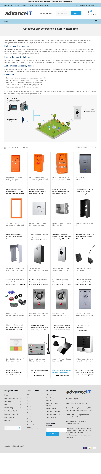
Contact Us (8, 5)
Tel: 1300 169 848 (20, 5)
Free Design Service (11, 411)
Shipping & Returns (53, 414)
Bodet (29, 407)
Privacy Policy (51, 408)
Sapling (29, 413)
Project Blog (8, 408)
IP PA (60, 2)
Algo (28, 401)
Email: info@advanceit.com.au (38, 5)
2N (5, 49)
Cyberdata (30, 422)
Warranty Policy (51, 417)
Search (76, 13)
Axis (28, 398)
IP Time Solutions (67, 2)
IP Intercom (46, 2)
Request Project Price (11, 414)
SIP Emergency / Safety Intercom (22, 60)
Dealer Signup (9, 417)
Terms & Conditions (53, 411)
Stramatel (30, 425)
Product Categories (11, 398)
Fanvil (9, 49)
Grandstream (31, 419)
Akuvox (16, 49)
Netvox (29, 416)
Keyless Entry (54, 2)
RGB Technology (32, 428)
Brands (6, 404)
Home (6, 395)
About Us (49, 395)
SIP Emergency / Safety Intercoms (16, 40)
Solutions (7, 401)
